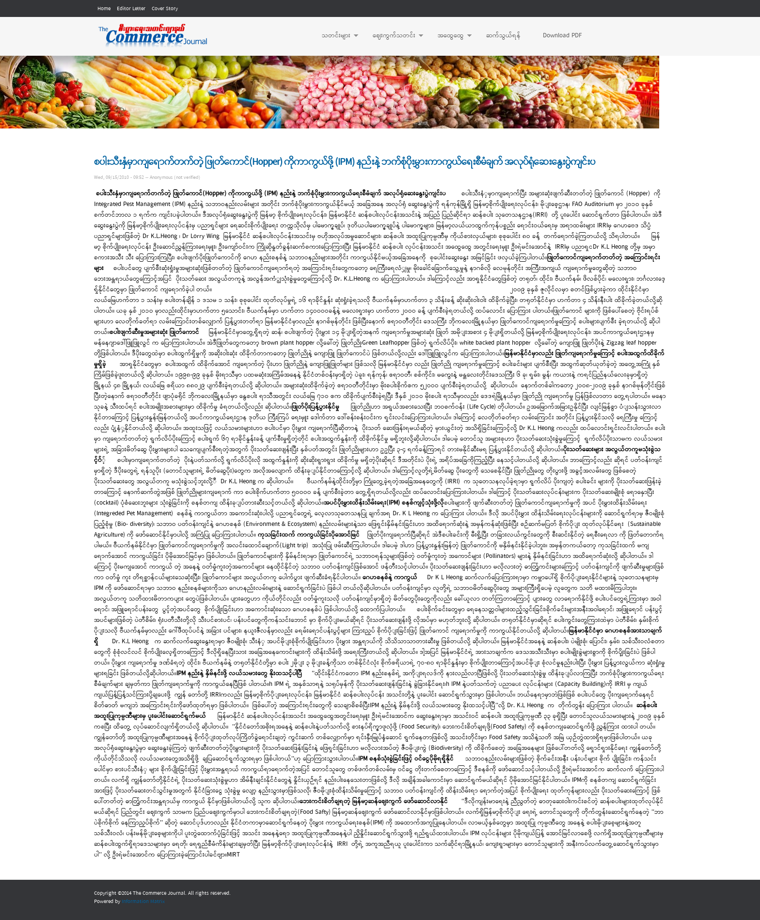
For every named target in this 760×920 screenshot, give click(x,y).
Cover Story (165, 8)
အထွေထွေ (450, 36)
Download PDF (562, 36)
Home (104, 8)
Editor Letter (131, 8)
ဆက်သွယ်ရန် (503, 36)
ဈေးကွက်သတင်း (393, 36)
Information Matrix (143, 901)
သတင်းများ (335, 36)
